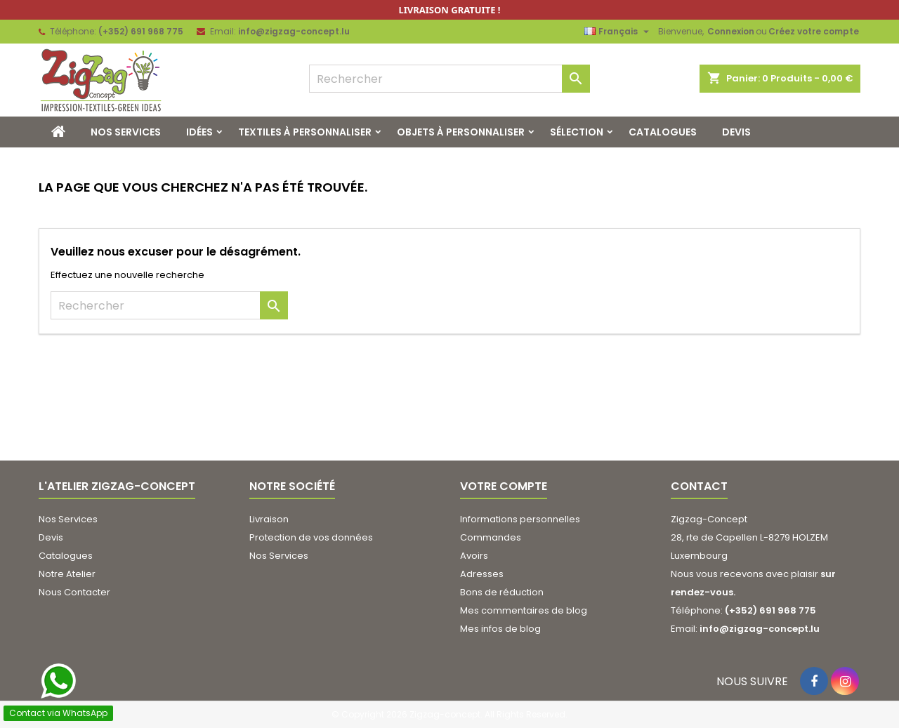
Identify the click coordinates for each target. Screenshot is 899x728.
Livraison (269, 519)
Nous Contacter (74, 592)
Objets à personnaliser (461, 132)
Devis (736, 132)
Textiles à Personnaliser (305, 132)
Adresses (482, 574)
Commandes (490, 537)
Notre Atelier (67, 574)
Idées (199, 132)
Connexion (730, 31)
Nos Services (126, 132)
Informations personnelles (520, 519)
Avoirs (474, 555)
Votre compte (503, 486)
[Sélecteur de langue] (618, 32)
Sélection (576, 132)
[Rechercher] (449, 79)
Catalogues (663, 132)
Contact (699, 486)
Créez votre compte (813, 31)
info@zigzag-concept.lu (294, 31)
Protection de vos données (311, 537)
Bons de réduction (502, 592)
